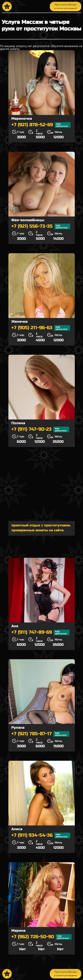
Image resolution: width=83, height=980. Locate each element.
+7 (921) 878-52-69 (41, 125)
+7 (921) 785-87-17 (40, 734)
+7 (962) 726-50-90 (41, 937)
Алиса (16, 829)
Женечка (19, 321)
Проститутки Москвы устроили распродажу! (65, 6)
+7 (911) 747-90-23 (40, 429)
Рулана (17, 727)
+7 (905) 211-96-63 (40, 328)
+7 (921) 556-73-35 (40, 226)
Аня (14, 626)
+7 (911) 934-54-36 (40, 835)
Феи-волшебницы (27, 220)
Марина (18, 930)
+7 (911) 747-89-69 (40, 632)
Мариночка (21, 118)
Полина (18, 423)
